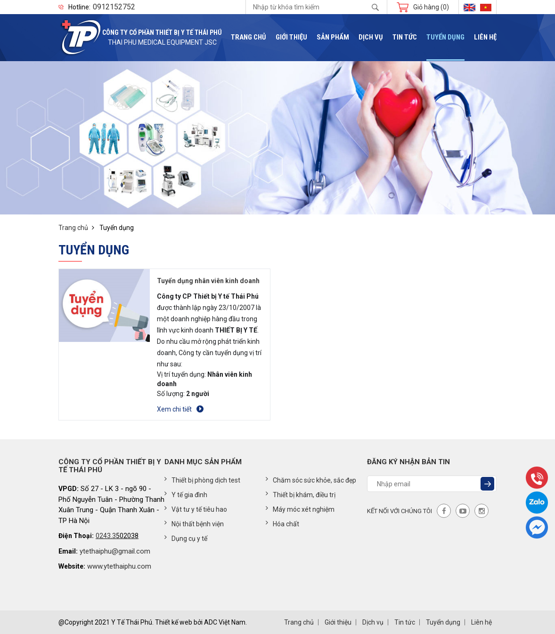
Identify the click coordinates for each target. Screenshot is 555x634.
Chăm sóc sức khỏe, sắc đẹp (311, 480)
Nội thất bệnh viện (194, 523)
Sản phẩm (333, 37)
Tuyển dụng (445, 37)
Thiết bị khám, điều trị (300, 494)
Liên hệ (485, 37)
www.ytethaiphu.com (119, 566)
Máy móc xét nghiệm (300, 509)
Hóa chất (282, 523)
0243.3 (106, 535)
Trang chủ (248, 37)
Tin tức (404, 37)
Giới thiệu (291, 37)
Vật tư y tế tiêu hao (195, 509)
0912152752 (114, 7)
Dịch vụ (371, 37)
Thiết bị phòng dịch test (202, 480)
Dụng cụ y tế (185, 538)
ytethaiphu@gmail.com (115, 551)
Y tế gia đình (185, 494)
